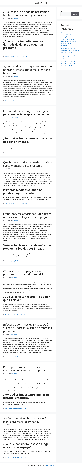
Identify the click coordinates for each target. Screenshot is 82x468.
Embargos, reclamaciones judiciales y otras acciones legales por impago (27, 215)
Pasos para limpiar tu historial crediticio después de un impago (24, 368)
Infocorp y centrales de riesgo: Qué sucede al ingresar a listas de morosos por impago (27, 328)
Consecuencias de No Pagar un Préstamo (16, 56)
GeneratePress (50, 465)
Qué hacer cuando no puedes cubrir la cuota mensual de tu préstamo (27, 164)
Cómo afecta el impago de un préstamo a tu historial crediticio (24, 272)
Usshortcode (41, 2)
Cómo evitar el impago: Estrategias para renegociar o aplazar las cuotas (26, 112)
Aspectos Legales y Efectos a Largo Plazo (15, 261)
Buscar (62, 11)
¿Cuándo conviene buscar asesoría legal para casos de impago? (25, 420)
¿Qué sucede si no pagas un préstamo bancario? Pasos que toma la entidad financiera (27, 70)
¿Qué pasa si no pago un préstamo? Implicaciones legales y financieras (26, 13)
